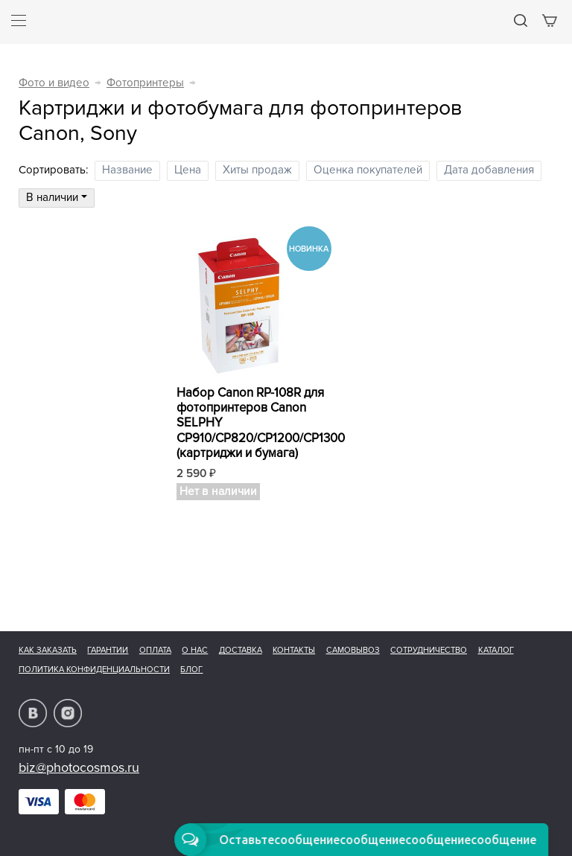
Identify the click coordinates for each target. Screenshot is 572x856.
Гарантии (107, 650)
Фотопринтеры (145, 83)
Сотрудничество (428, 650)
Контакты (294, 650)
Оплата (155, 650)
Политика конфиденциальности (94, 669)
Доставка (240, 650)
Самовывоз (353, 650)
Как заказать (48, 650)
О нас (195, 650)
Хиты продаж (257, 170)
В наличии (56, 198)
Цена (187, 170)
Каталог (496, 650)
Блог (191, 669)
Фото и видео (54, 83)
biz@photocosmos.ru (79, 767)
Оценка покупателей (368, 170)
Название (127, 170)
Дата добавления (489, 170)
